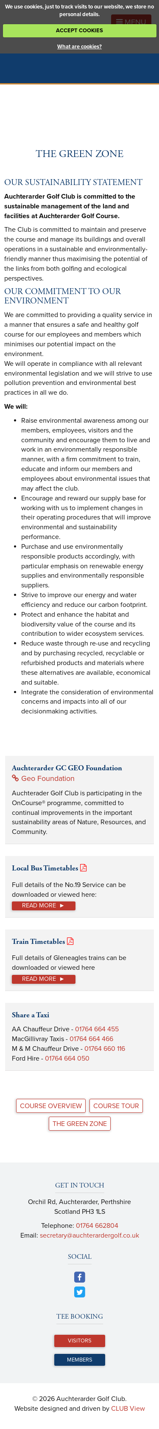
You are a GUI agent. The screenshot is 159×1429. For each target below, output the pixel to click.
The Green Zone (80, 1124)
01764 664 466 (91, 1039)
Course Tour (116, 1106)
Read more (39, 905)
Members (79, 1359)
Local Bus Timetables (45, 868)
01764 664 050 (67, 1058)
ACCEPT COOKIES (79, 30)
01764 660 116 (104, 1048)
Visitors (80, 1340)
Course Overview (51, 1106)
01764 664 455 (97, 1029)
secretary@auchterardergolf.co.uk (89, 1235)
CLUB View (128, 1408)
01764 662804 (97, 1225)
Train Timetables (38, 941)
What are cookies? (79, 46)
